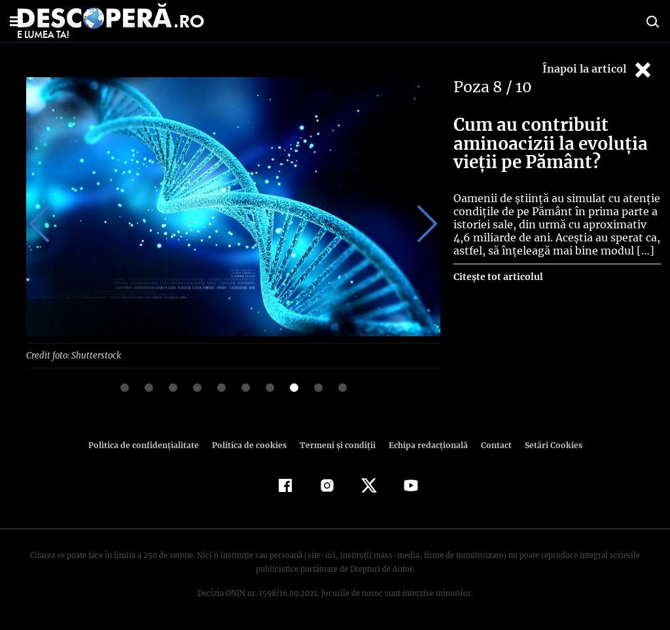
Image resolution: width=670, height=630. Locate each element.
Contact (491, 444)
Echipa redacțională (424, 444)
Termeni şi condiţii (335, 444)
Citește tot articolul (497, 277)
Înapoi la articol (598, 69)
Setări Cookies (546, 444)
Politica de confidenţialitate (149, 444)
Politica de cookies (250, 444)
